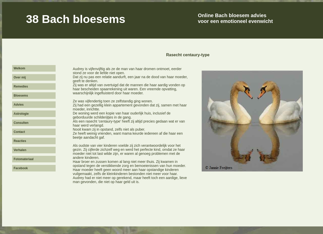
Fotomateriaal (24, 159)
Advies (19, 104)
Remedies (21, 86)
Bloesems (21, 95)
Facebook (21, 168)
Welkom (19, 68)
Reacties (20, 141)
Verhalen (20, 150)
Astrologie (21, 113)
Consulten (21, 123)
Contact (19, 132)
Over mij (20, 77)
